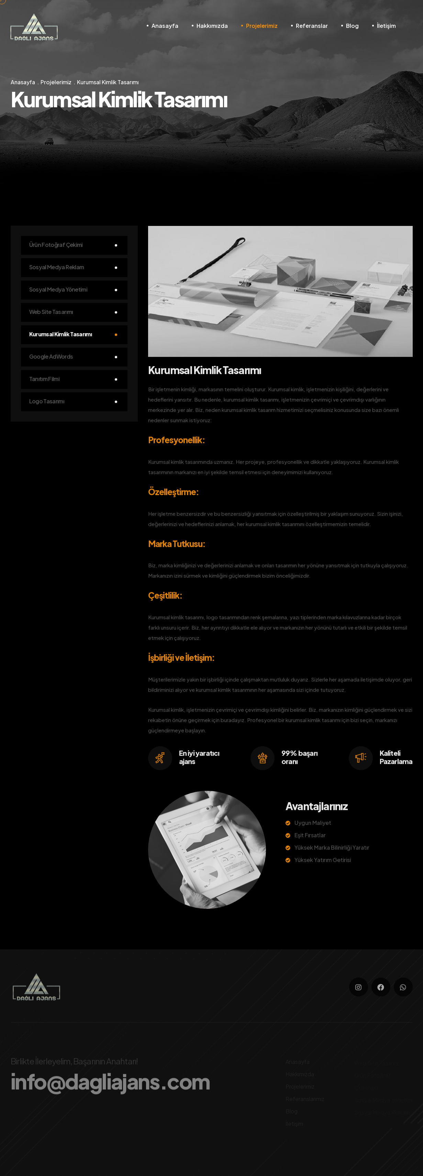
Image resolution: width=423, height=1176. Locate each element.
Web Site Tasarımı (51, 312)
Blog (352, 25)
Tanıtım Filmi (44, 379)
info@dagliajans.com (110, 1084)
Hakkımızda (212, 25)
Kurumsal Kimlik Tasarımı (60, 334)
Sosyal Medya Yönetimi (58, 290)
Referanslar (312, 25)
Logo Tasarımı (47, 401)
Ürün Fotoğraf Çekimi (56, 245)
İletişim (386, 25)
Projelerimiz (262, 25)
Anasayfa (165, 25)
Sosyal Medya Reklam (56, 267)
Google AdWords (51, 357)
